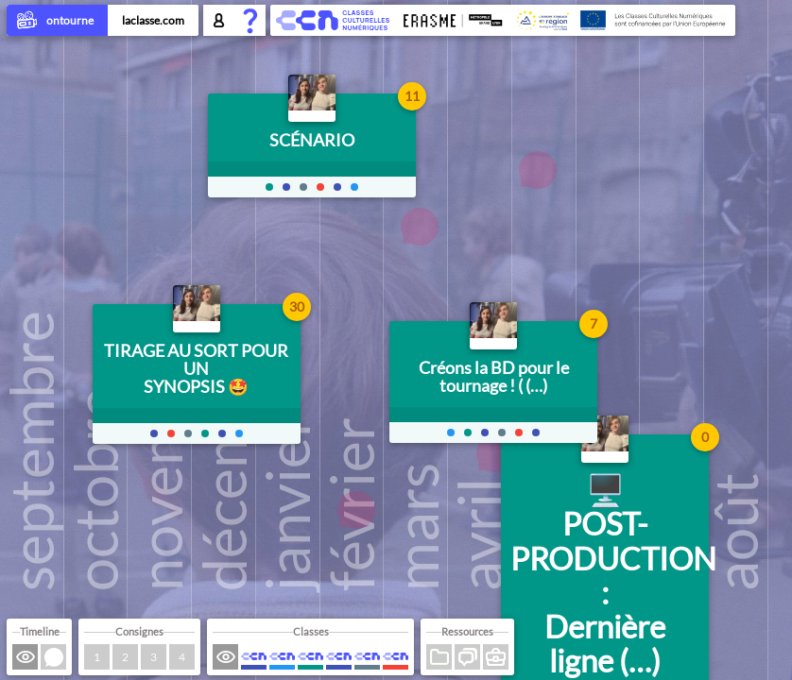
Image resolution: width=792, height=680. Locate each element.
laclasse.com (153, 20)
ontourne (57, 21)
